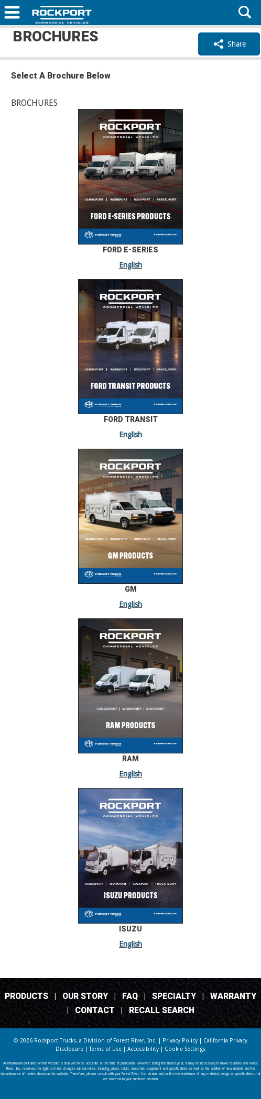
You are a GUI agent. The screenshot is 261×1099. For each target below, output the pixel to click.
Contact (95, 1010)
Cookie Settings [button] (185, 1049)
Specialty (174, 996)
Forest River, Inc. (135, 1040)
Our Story (85, 996)
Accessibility (143, 1049)
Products (26, 996)
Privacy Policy (180, 1040)
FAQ (130, 996)
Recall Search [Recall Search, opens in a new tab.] (161, 1010)
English (130, 265)
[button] (12, 13)
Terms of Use (105, 1049)
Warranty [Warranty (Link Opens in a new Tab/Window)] (233, 996)
